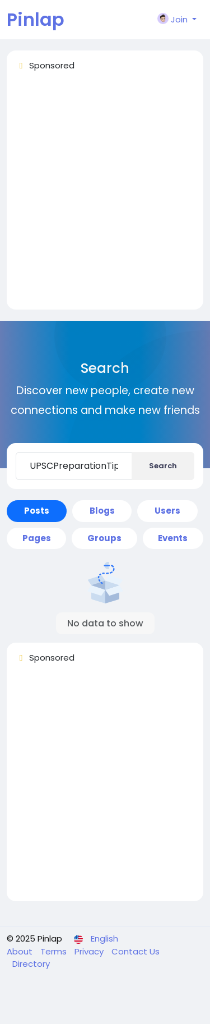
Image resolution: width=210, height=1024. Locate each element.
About (21, 951)
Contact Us (135, 951)
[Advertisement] (105, 195)
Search (163, 465)
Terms (54, 951)
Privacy (90, 951)
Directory (31, 964)
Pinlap (35, 19)
